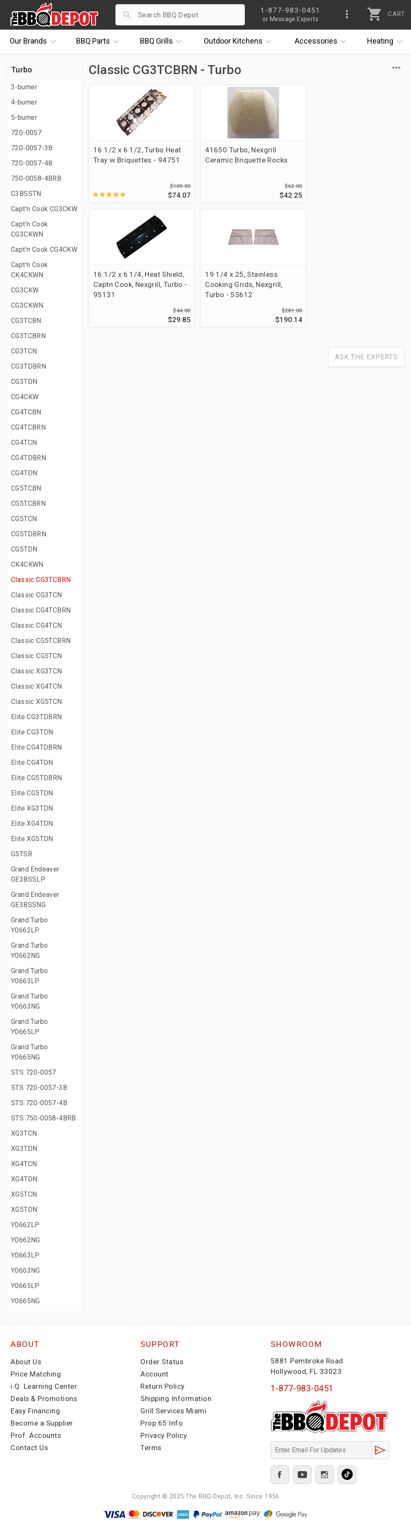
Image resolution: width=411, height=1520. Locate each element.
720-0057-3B (31, 148)
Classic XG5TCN (36, 702)
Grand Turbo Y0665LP (29, 1027)
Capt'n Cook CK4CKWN (29, 270)
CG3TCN (24, 351)
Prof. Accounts (36, 1435)
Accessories (322, 41)
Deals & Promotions (44, 1398)
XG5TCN (24, 1194)
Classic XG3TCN (36, 671)
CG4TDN (24, 473)
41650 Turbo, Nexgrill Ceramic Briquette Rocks (242, 155)
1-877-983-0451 (302, 1388)
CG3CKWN (27, 305)
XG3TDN (24, 1149)
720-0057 (26, 133)
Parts (99, 41)
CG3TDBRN (28, 366)
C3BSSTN (26, 194)
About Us (26, 1361)
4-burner (24, 102)
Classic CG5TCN (36, 656)
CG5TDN (24, 549)
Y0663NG (25, 1270)
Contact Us (29, 1447)
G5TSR (21, 854)
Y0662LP (25, 1225)
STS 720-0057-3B (39, 1088)
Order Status (162, 1361)
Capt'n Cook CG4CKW (44, 250)
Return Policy (162, 1386)
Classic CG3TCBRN (41, 580)
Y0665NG (25, 1301)
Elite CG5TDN (32, 793)
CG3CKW (24, 290)
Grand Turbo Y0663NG (29, 1001)
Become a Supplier (42, 1423)
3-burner (24, 87)
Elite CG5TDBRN (36, 778)
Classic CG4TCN (36, 625)
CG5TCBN (26, 488)
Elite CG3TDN (32, 732)
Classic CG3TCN (36, 595)
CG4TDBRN (28, 458)
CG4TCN (24, 443)
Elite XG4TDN (32, 823)
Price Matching (36, 1374)
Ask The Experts (366, 357)
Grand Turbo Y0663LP (29, 976)
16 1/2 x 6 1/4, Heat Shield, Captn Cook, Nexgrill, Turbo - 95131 (353, 160)
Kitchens (239, 41)
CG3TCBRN (28, 336)
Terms (151, 1447)
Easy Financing (35, 1411)
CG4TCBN (26, 412)
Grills (163, 41)
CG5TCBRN (28, 503)
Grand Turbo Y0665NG (29, 1052)
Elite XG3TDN (32, 808)
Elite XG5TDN (32, 839)
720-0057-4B (31, 163)
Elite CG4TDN (32, 763)
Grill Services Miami (173, 1411)
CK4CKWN (27, 564)
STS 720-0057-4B (39, 1103)
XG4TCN (24, 1164)
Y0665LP (25, 1286)
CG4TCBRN (28, 427)
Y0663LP (25, 1255)
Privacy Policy (163, 1435)
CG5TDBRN (28, 534)
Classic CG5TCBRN (41, 641)
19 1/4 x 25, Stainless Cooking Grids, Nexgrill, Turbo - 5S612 (132, 284)
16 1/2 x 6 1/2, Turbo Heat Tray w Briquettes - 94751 (137, 155)
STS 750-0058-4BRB (43, 1118)
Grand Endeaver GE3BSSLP (35, 874)
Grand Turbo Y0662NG (29, 950)
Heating (386, 41)
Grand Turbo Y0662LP (29, 925)
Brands (35, 41)
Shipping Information (175, 1398)
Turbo (22, 69)
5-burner (24, 117)
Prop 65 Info (161, 1423)
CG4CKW (24, 397)
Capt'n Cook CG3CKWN (29, 229)
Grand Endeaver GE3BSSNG (35, 900)
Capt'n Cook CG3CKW (44, 209)
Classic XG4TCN (36, 686)
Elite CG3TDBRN (36, 717)
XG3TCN (24, 1133)
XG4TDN (24, 1179)
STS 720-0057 (33, 1072)
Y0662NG (25, 1240)
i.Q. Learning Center (44, 1386)
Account (154, 1374)
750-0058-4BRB (36, 178)
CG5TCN (24, 519)
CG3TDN (24, 382)
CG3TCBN (26, 321)
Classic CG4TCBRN (41, 610)
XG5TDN (24, 1210)
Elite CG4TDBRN (36, 747)
